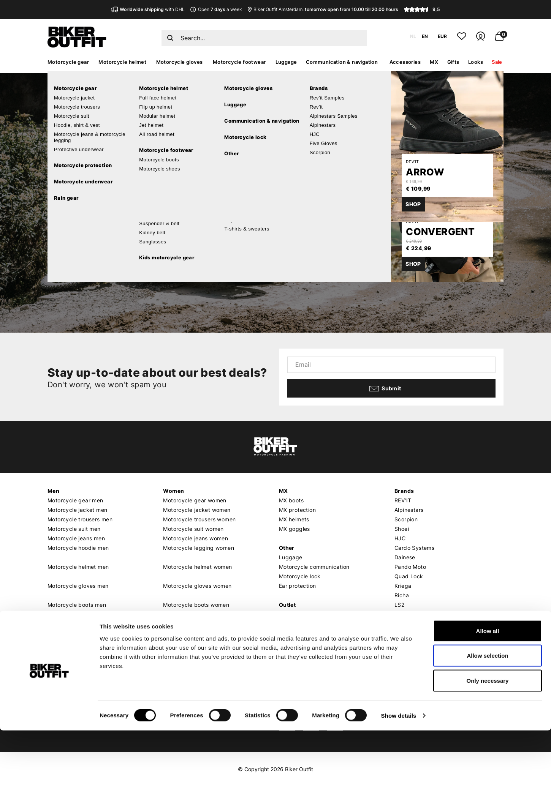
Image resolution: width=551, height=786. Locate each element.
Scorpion (406, 519)
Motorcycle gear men (75, 500)
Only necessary (488, 736)
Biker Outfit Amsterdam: (323, 9)
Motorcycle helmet (122, 62)
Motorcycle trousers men (80, 519)
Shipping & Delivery (73, 661)
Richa (401, 595)
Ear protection (297, 585)
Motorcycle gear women (194, 500)
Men (53, 491)
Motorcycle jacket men (77, 510)
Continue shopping (120, 237)
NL (413, 36)
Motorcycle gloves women (197, 585)
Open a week (216, 9)
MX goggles (294, 529)
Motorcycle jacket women (196, 510)
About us (175, 651)
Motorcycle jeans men (76, 538)
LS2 (399, 604)
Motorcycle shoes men (77, 614)
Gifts (453, 62)
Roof (400, 614)
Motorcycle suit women (193, 529)
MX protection (297, 510)
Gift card (291, 614)
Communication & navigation (342, 62)
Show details (398, 771)
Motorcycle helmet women (197, 566)
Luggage (286, 62)
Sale (497, 62)
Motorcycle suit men (74, 529)
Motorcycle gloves (179, 62)
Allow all (487, 686)
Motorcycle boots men (77, 604)
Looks (475, 62)
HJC (399, 538)
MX (434, 62)
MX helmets (294, 519)
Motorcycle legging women (198, 548)
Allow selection (487, 711)
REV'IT (402, 500)
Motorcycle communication (314, 566)
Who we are (178, 661)
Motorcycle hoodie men (78, 548)
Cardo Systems (414, 548)
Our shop (291, 651)
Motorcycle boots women (196, 604)
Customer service (72, 651)
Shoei (401, 529)
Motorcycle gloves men (78, 585)
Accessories (405, 62)
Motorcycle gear (68, 62)
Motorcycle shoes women (196, 614)
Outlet (287, 604)
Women (173, 491)
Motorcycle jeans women (195, 538)
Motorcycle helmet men (78, 566)
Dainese (404, 557)
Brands (404, 491)
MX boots (291, 500)
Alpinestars (408, 510)
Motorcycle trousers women (199, 519)
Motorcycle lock (300, 576)
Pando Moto (410, 566)
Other (286, 548)
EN (425, 36)
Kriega (402, 585)
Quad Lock (408, 576)
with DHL (148, 9)
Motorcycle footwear (239, 62)
